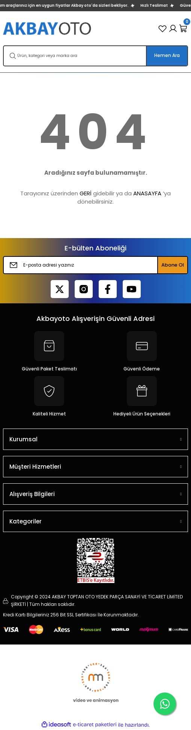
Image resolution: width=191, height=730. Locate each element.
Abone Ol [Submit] (172, 265)
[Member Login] (172, 28)
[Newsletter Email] (95, 265)
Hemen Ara (167, 55)
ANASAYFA (147, 193)
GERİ (86, 193)
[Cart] (183, 28)
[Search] (95, 55)
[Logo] (48, 28)
